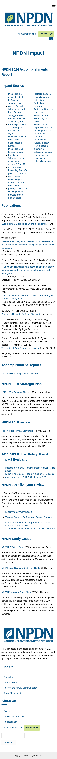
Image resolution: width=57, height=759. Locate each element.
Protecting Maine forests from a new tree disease (17, 152)
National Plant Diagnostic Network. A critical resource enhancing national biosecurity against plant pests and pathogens (27, 244)
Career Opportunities (14, 716)
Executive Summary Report (18, 512)
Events (7, 711)
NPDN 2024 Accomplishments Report (24, 72)
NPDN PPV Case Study (12, 547)
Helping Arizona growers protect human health (16, 194)
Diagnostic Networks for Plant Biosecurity (21, 314)
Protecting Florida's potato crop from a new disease (17, 173)
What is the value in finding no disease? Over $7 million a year (16, 162)
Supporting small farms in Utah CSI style (16, 130)
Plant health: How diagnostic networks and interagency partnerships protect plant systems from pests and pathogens (27, 270)
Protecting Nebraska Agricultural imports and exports (43, 108)
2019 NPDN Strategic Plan (14, 392)
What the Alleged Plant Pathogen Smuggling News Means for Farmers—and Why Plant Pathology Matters (17, 117)
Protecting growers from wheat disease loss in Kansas (17, 141)
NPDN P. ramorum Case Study (16, 592)
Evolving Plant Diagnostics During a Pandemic (23, 224)
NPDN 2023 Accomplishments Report (19, 373)
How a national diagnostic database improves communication (43, 150)
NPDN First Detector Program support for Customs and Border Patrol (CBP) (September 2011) (29, 475)
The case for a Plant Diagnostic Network (42, 118)
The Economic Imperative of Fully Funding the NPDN (43, 127)
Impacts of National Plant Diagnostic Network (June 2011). (30, 469)
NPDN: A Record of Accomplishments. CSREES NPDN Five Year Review (28, 524)
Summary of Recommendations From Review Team (30, 528)
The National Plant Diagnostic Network (20, 348)
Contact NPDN (11, 682)
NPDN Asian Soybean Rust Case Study (20, 568)
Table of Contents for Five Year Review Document (29, 517)
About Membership (27, 34)
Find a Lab (9, 677)
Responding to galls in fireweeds (42, 159)
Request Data (10, 722)
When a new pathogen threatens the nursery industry (41, 138)
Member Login (46, 33)
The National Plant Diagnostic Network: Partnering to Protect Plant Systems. (27, 297)
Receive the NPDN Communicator (20, 688)
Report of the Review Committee (17, 431)
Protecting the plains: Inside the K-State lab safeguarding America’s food (16, 100)
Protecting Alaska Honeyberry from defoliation (42, 97)
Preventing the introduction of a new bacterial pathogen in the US (17, 184)
